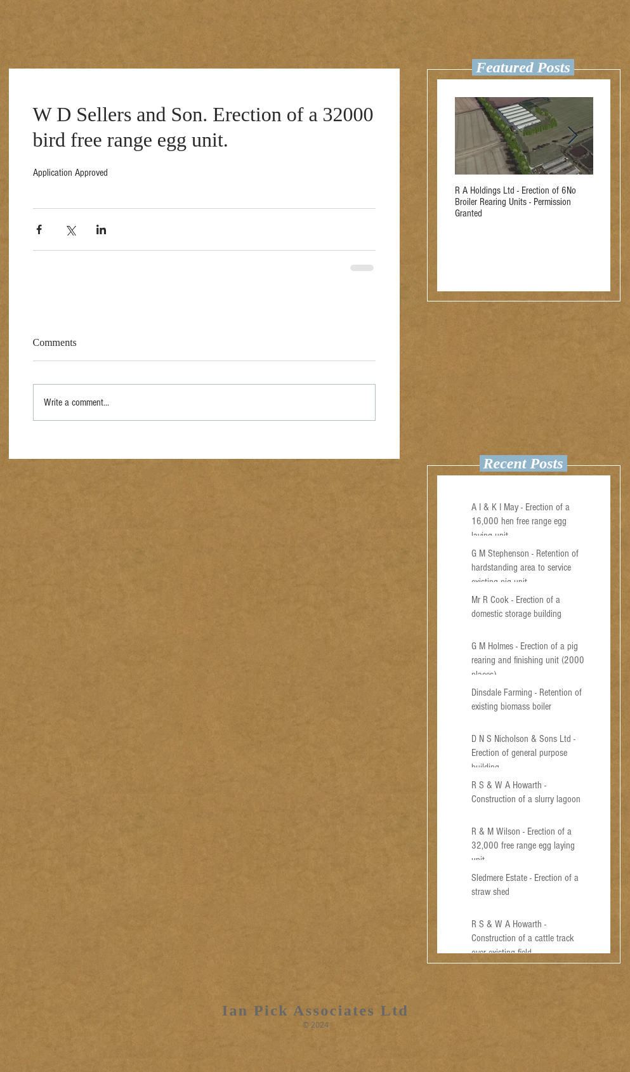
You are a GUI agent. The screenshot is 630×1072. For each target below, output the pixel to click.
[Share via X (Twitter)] (70, 229)
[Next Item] (573, 136)
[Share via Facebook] (39, 229)
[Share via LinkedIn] (101, 229)
